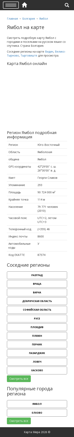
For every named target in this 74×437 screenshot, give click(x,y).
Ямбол (43, 18)
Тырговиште (29, 55)
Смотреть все (18, 378)
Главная (12, 18)
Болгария (28, 18)
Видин (49, 51)
